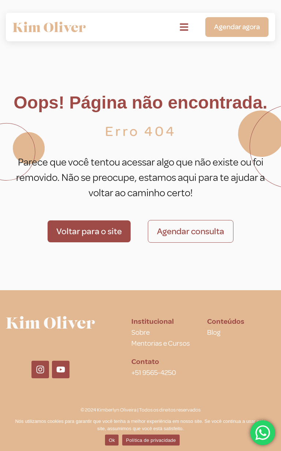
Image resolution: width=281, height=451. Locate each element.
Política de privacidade (151, 440)
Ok (112, 440)
